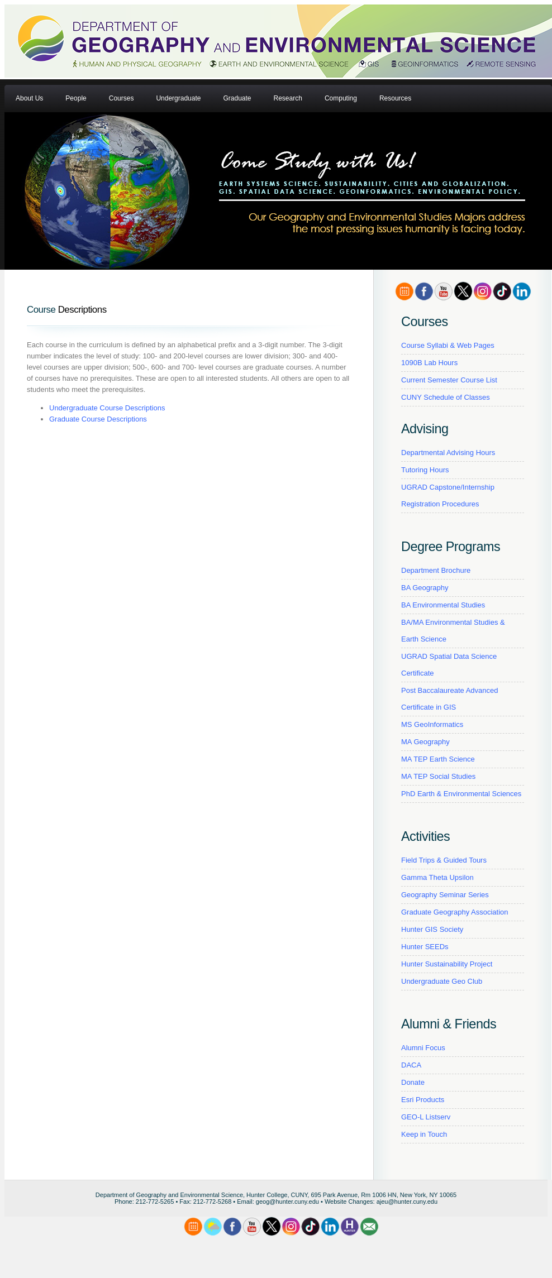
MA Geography (425, 742)
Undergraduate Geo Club (441, 981)
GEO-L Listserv (425, 1117)
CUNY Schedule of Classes (445, 397)
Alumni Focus (423, 1048)
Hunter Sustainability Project (446, 964)
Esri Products (422, 1099)
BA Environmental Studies (443, 605)
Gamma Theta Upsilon (437, 877)
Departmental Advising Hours (448, 452)
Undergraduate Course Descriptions (107, 408)
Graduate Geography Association (454, 912)
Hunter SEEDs (425, 946)
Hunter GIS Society (432, 929)
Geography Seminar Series (445, 895)
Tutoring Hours (425, 470)
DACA (411, 1065)
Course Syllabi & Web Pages (447, 345)
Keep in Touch (424, 1134)
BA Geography (425, 587)
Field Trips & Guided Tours (444, 860)
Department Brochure (435, 570)
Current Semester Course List (449, 380)
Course (41, 309)
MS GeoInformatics (432, 724)
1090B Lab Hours (429, 362)
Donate (413, 1082)
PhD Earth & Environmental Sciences (461, 793)
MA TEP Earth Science (438, 759)
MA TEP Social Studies (438, 776)
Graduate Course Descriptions (98, 419)
